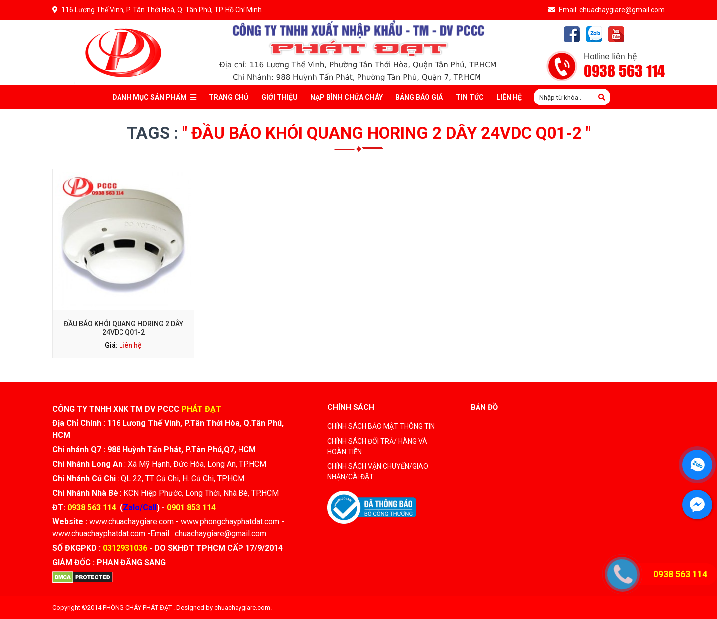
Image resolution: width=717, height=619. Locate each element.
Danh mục (154, 97)
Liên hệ (130, 345)
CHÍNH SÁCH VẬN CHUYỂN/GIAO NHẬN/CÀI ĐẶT (377, 471)
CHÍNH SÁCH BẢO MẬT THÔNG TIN (381, 426)
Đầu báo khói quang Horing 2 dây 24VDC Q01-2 (123, 328)
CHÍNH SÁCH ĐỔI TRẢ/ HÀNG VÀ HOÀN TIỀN (377, 446)
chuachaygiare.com (242, 607)
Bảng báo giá (419, 97)
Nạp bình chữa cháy (346, 97)
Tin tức (470, 97)
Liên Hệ (509, 97)
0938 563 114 (624, 71)
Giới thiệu (279, 97)
